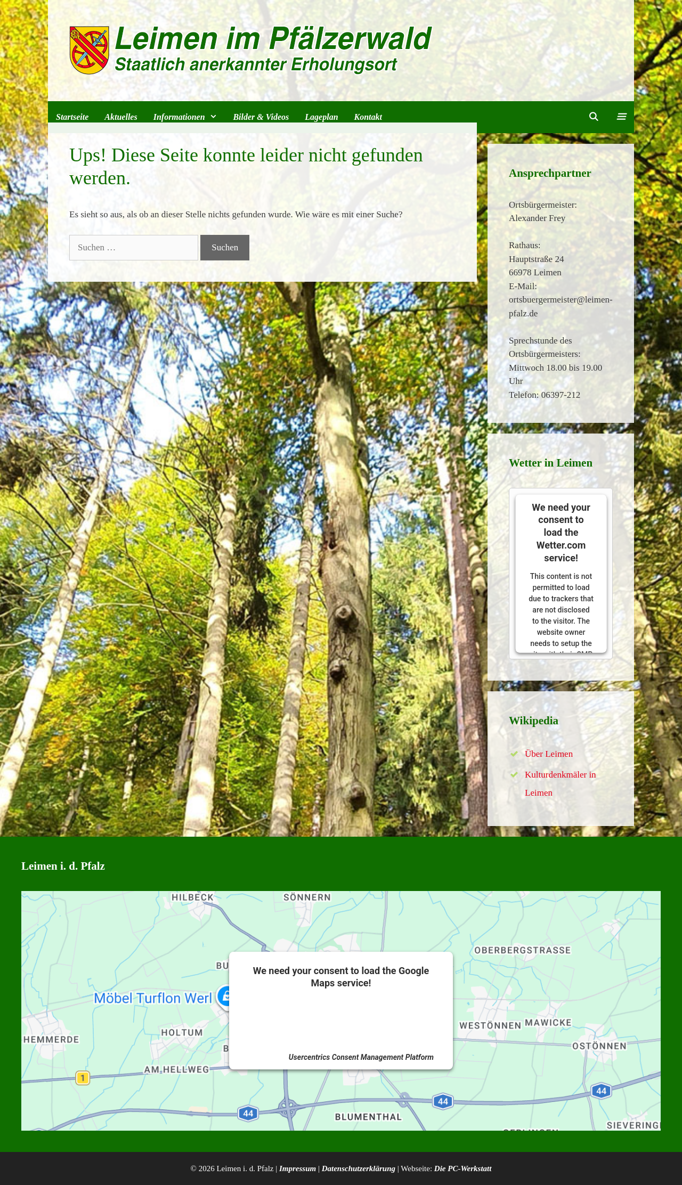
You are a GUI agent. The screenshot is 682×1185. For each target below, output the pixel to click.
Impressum (297, 1168)
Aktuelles (120, 116)
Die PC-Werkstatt (463, 1168)
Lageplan (321, 116)
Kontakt (368, 116)
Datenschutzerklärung (358, 1168)
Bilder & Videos (261, 116)
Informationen (189, 117)
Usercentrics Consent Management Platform (361, 1057)
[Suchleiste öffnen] (593, 117)
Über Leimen (549, 754)
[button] (620, 117)
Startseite (72, 116)
